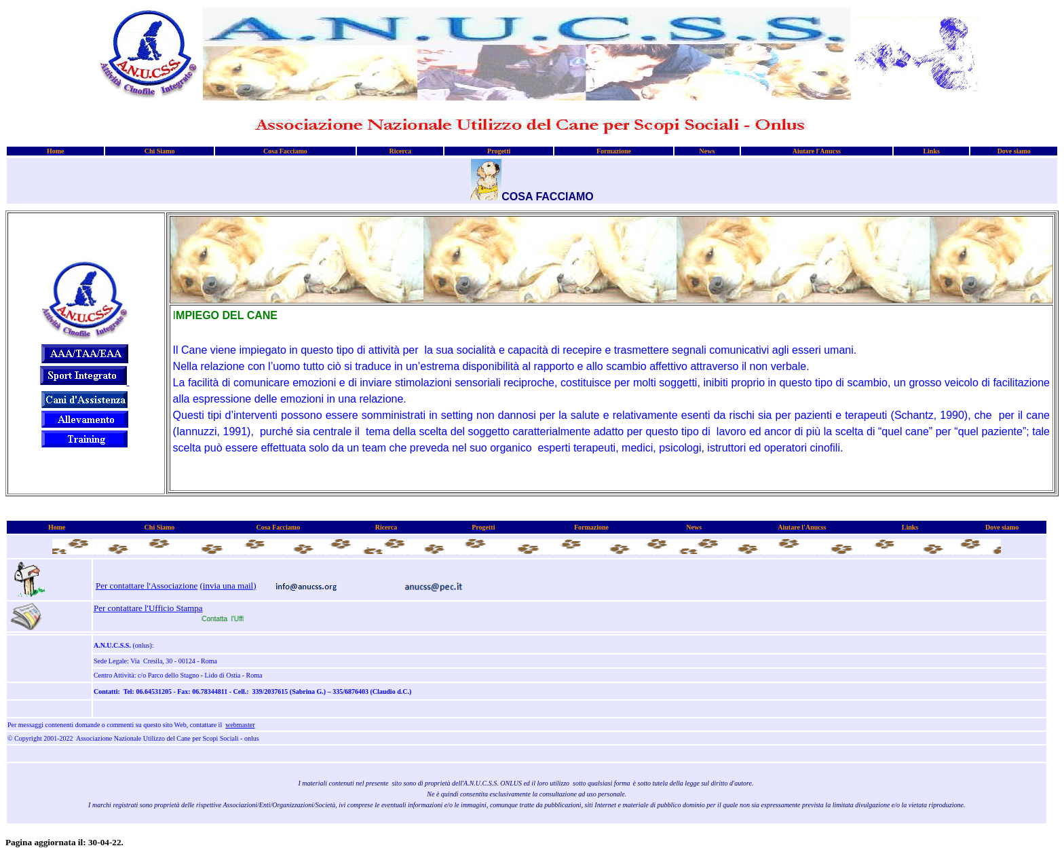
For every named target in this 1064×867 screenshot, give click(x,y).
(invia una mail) (228, 585)
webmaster (239, 724)
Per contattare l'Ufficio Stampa (148, 608)
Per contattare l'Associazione (146, 585)
